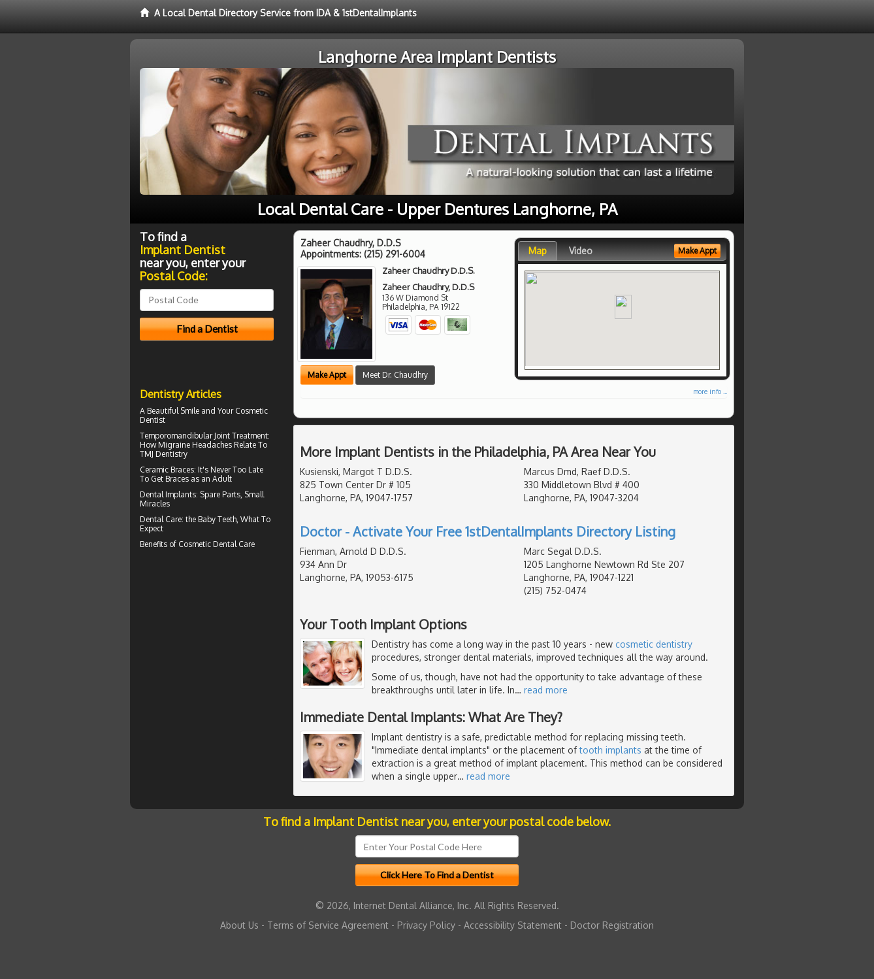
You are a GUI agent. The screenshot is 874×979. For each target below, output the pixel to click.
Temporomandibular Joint (185, 435)
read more (546, 689)
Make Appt (327, 375)
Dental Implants (168, 494)
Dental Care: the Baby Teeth (188, 519)
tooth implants (610, 749)
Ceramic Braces (167, 469)
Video (580, 250)
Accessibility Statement (513, 925)
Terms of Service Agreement (328, 925)
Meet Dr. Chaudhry (395, 375)
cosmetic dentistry (653, 644)
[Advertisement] (207, 667)
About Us (239, 925)
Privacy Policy (426, 925)
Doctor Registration (612, 925)
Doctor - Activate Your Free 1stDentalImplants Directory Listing (487, 531)
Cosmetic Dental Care (216, 544)
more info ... (710, 391)
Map (537, 250)
